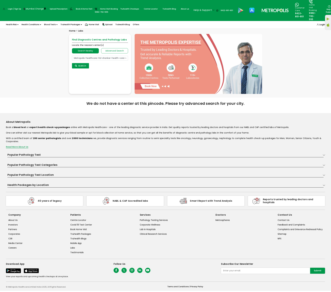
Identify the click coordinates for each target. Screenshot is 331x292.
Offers (136, 24)
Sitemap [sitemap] (282, 233)
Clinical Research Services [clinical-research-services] (153, 233)
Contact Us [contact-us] (283, 220)
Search (80, 65)
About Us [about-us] (13, 220)
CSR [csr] (10, 238)
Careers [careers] (12, 247)
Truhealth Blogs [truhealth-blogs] (78, 238)
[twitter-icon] (124, 270)
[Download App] (13, 271)
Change (39, 8)
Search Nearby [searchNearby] (85, 50)
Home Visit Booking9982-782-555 (106, 10)
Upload (107, 24)
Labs (80, 30)
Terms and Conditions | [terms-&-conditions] (179, 286)
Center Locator (151, 9)
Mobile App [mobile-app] (76, 243)
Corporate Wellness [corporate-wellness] (150, 224)
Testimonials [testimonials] (77, 252)
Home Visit (92, 24)
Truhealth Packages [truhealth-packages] (80, 233)
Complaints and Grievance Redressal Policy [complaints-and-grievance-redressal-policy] (300, 229)
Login (322, 24)
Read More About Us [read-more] (17, 146)
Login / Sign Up (14, 9)
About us (185, 9)
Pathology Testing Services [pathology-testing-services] (154, 220)
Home (72, 30)
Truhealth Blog (169, 9)
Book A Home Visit (84, 9)
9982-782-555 (312, 16)
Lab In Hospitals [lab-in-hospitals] (148, 229)
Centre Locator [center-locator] (78, 220)
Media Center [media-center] (15, 243)
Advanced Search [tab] (114, 50)
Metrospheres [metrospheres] (223, 220)
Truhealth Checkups (129, 9)
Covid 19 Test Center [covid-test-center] (81, 224)
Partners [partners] (12, 229)
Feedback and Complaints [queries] (291, 224)
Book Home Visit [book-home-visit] (78, 229)
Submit (317, 270)
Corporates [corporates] (14, 233)
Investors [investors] (13, 224)
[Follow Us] (116, 270)
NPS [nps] (279, 238)
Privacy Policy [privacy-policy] (196, 286)
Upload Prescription (59, 9)
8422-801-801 (227, 10)
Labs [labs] (72, 247)
